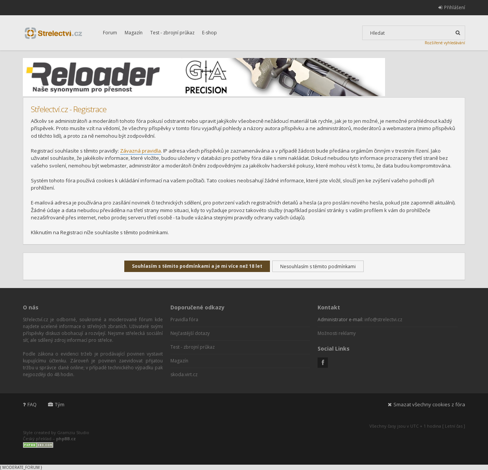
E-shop (209, 32)
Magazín (134, 32)
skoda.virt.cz (183, 374)
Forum (110, 32)
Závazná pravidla (140, 150)
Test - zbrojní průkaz (172, 32)
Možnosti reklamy (337, 333)
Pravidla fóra (184, 319)
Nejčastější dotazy (190, 333)
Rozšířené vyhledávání (445, 42)
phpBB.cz (66, 438)
